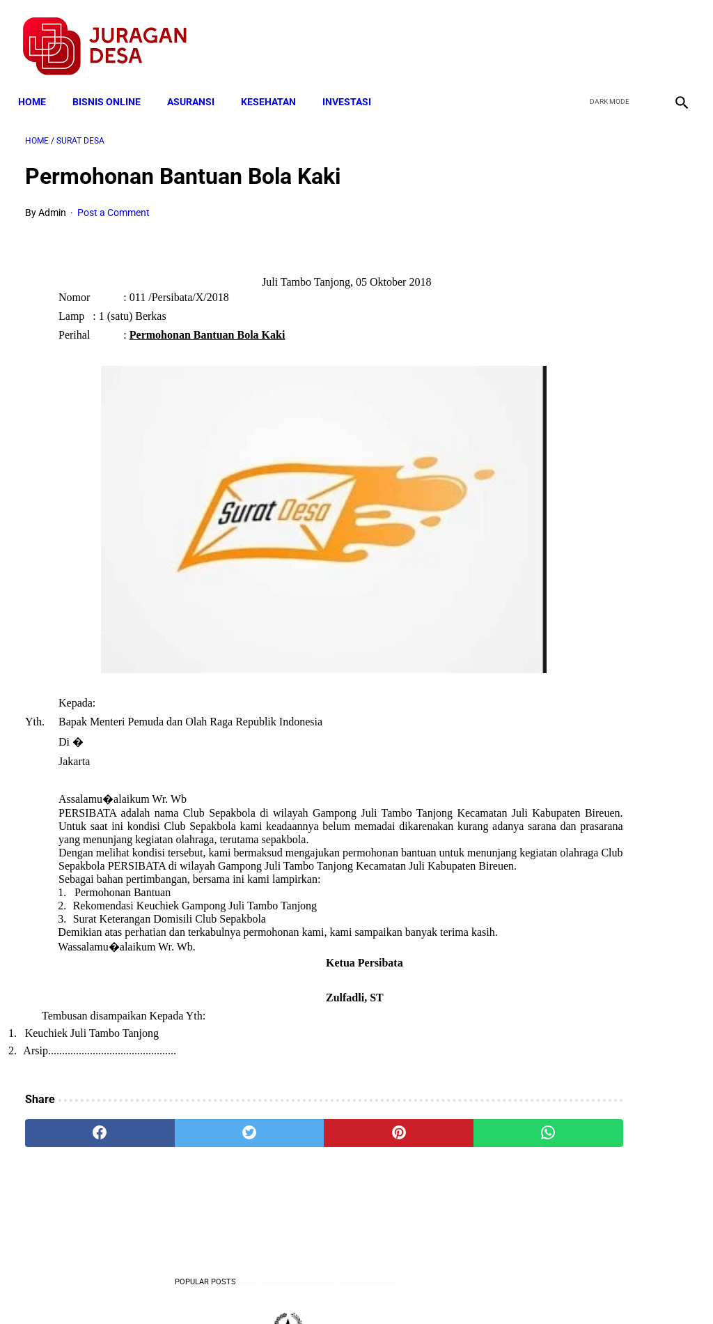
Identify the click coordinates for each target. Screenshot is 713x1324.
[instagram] (673, 35)
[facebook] (575, 35)
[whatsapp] (411, 1161)
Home (39, 85)
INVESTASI (353, 85)
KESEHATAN (275, 85)
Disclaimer (349, 1288)
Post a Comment (113, 202)
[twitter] (607, 35)
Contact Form (464, 1288)
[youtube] (640, 35)
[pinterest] (301, 1161)
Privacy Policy (283, 1288)
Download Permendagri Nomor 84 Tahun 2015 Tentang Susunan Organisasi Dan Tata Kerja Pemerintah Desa (600, 1092)
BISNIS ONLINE (113, 85)
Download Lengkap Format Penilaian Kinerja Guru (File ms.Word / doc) (596, 505)
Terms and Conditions (192, 1288)
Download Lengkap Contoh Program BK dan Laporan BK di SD (599, 400)
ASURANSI (197, 85)
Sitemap (403, 1288)
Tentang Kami (538, 1288)
